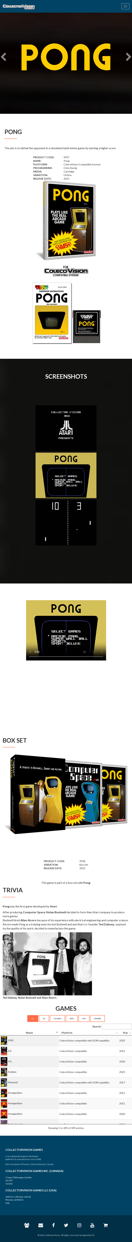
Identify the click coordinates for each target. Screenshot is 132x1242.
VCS (84, 1018)
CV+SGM (57, 1018)
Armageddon (15, 1092)
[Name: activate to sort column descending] (29, 1032)
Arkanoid (13, 1082)
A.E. (10, 1050)
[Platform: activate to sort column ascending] (89, 1032)
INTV (72, 1018)
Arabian (12, 1071)
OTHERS (97, 1018)
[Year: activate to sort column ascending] (125, 1032)
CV (44, 1018)
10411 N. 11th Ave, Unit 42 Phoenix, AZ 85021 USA (18, 1199)
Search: (112, 1026)
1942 (11, 1040)
